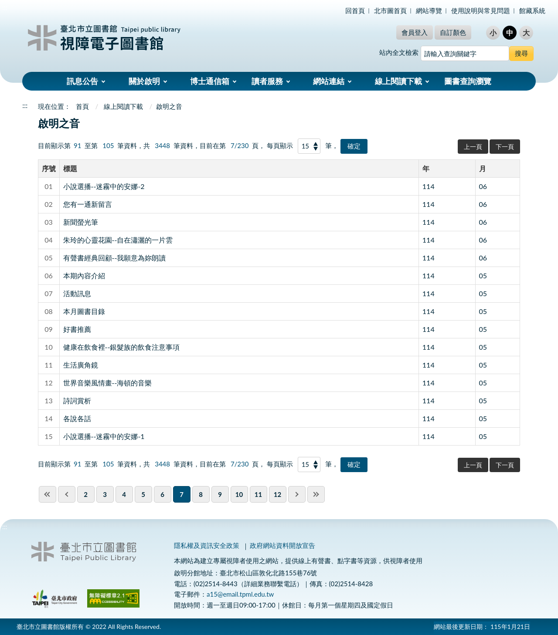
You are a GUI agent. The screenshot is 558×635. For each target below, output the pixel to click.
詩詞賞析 (77, 400)
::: (4, 7)
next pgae (297, 494)
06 (483, 186)
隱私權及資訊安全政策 (206, 545)
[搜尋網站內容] (465, 53)
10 (239, 494)
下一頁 (505, 146)
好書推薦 (77, 329)
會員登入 (414, 32)
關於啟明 (144, 81)
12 (277, 494)
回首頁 (355, 10)
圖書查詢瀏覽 (467, 81)
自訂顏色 (453, 32)
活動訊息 (77, 293)
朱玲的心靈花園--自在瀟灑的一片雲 (118, 240)
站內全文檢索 (398, 52)
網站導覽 (429, 10)
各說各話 (77, 418)
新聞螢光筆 (80, 222)
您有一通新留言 (87, 204)
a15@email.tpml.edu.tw (240, 594)
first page (47, 494)
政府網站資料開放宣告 (282, 545)
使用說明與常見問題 (480, 10)
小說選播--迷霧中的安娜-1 (104, 436)
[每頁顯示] (309, 146)
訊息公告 (82, 81)
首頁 (82, 106)
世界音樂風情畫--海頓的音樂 (107, 382)
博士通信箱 (209, 81)
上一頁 (473, 146)
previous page (66, 494)
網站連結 (328, 81)
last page (316, 494)
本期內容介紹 (84, 275)
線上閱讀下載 (398, 81)
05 (483, 275)
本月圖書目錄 (84, 311)
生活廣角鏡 (80, 365)
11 (258, 494)
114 (428, 186)
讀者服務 (267, 81)
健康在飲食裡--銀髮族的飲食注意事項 (121, 347)
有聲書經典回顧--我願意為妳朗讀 (114, 257)
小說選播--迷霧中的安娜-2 (104, 186)
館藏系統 (532, 10)
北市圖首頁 (390, 10)
